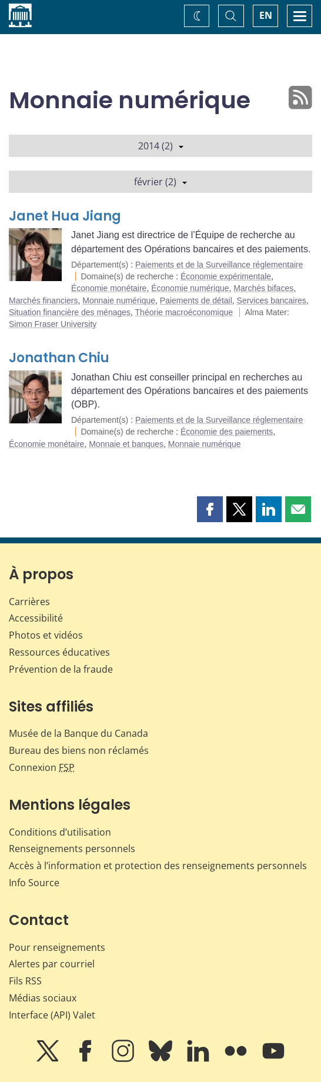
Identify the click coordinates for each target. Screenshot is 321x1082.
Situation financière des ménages (70, 312)
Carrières (29, 601)
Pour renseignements (57, 947)
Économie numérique (190, 288)
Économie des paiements (226, 431)
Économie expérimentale (225, 276)
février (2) (160, 181)
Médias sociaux (42, 997)
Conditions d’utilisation (60, 832)
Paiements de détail (196, 300)
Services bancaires (271, 300)
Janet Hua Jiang (65, 216)
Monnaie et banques (126, 444)
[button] (210, 509)
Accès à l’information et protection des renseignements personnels (158, 865)
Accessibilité (36, 618)
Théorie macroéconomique (184, 312)
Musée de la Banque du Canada (78, 733)
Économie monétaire (108, 288)
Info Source (34, 882)
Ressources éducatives (59, 652)
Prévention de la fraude (61, 669)
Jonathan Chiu (59, 358)
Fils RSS (25, 980)
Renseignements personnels (72, 848)
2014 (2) (160, 145)
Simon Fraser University (52, 324)
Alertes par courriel (52, 963)
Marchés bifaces (263, 288)
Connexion (42, 767)
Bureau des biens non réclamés (79, 750)
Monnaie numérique (118, 300)
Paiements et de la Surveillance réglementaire (219, 264)
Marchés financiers (43, 300)
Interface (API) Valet (52, 1014)
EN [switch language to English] (265, 15)
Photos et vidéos (46, 635)
